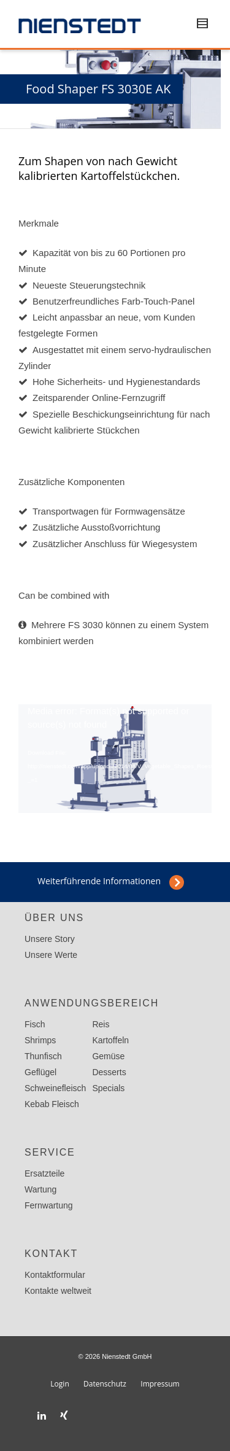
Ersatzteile (44, 1173)
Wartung (40, 1189)
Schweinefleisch (55, 1088)
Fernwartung (49, 1205)
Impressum (159, 1384)
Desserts (109, 1072)
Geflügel (40, 1072)
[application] (115, 758)
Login (59, 1384)
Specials (108, 1088)
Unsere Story (50, 939)
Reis (100, 1024)
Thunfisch (43, 1056)
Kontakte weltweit (58, 1291)
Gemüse (108, 1056)
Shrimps (40, 1040)
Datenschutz (104, 1384)
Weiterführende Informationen (99, 881)
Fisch (35, 1024)
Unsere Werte (51, 955)
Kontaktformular (55, 1275)
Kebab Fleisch (52, 1104)
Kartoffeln (110, 1040)
